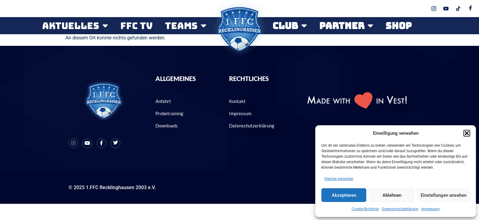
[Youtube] (87, 140)
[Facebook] (101, 140)
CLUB (289, 25)
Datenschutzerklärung (400, 209)
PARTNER (346, 25)
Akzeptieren (344, 195)
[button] (467, 133)
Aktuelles (75, 25)
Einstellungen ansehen (443, 195)
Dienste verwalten (338, 179)
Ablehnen (391, 195)
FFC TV (136, 26)
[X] (115, 140)
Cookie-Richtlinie (365, 209)
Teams (186, 25)
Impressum (430, 209)
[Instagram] (73, 140)
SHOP (398, 26)
